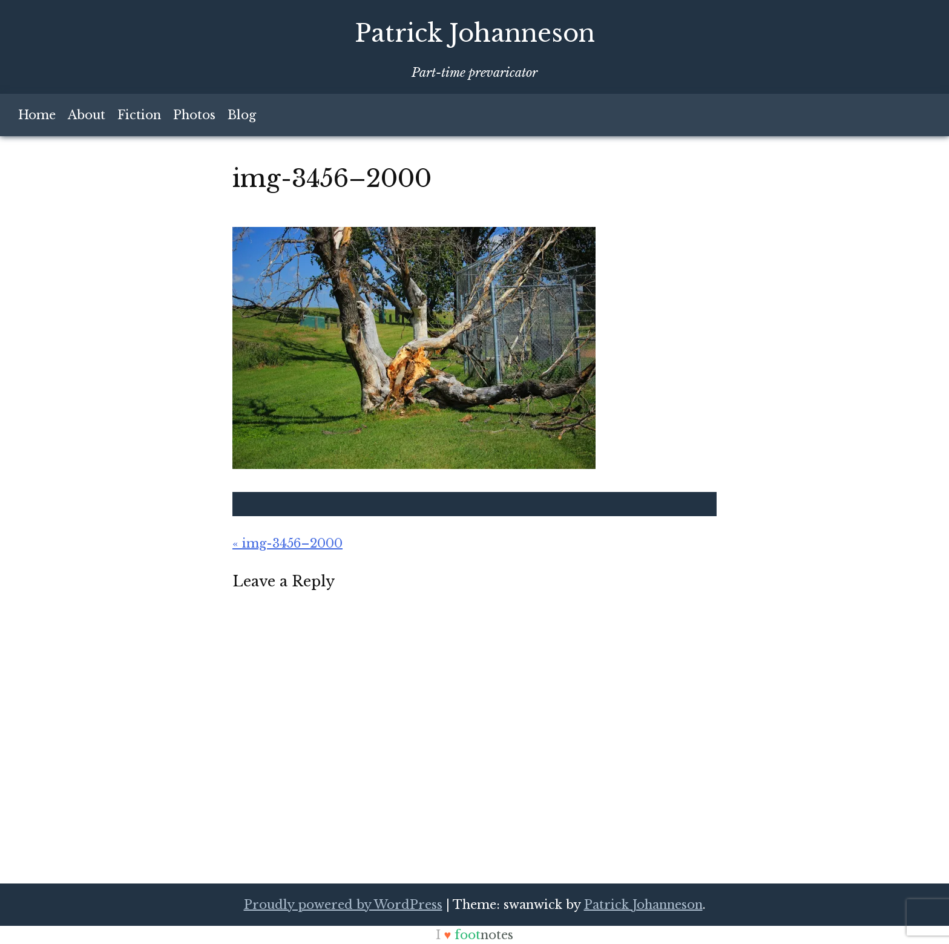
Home (37, 115)
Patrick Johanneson (475, 33)
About (86, 115)
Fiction (139, 115)
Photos (194, 115)
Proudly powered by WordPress (343, 904)
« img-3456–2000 (287, 543)
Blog (242, 115)
